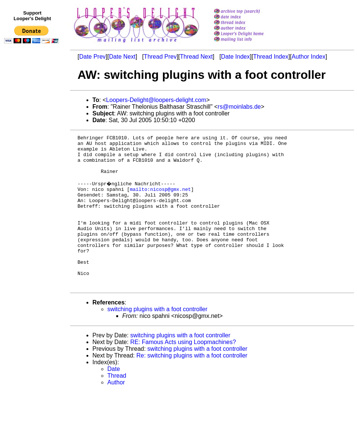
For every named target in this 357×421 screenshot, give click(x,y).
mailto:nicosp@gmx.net (160, 199)
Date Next (122, 56)
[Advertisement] (33, 201)
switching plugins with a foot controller (157, 338)
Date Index (235, 56)
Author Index (309, 56)
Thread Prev (160, 56)
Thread (116, 405)
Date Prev (92, 56)
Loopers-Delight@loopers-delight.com (156, 100)
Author (116, 411)
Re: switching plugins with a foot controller (191, 384)
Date (113, 398)
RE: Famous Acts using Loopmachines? (183, 371)
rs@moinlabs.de (239, 106)
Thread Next (196, 56)
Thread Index (270, 56)
